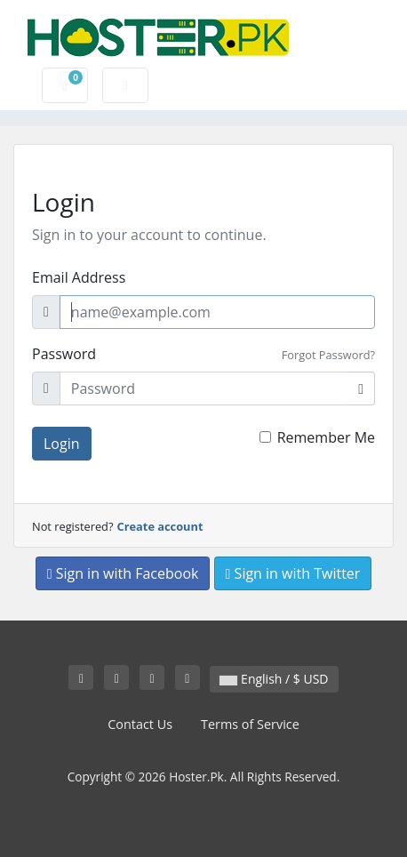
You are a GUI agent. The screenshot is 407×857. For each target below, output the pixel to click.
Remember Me (326, 437)
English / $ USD (273, 678)
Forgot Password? (328, 355)
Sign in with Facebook (123, 573)
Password (64, 354)
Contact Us (140, 724)
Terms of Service (250, 724)
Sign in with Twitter (293, 573)
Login (62, 443)
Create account (160, 526)
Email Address (78, 277)
